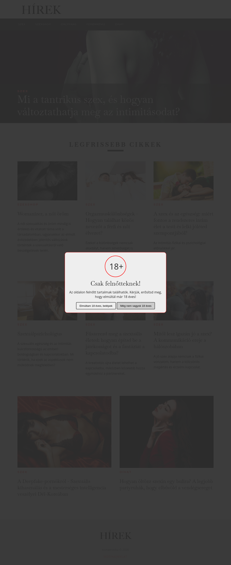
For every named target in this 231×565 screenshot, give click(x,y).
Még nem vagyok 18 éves (135, 305)
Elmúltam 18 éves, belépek (96, 305)
